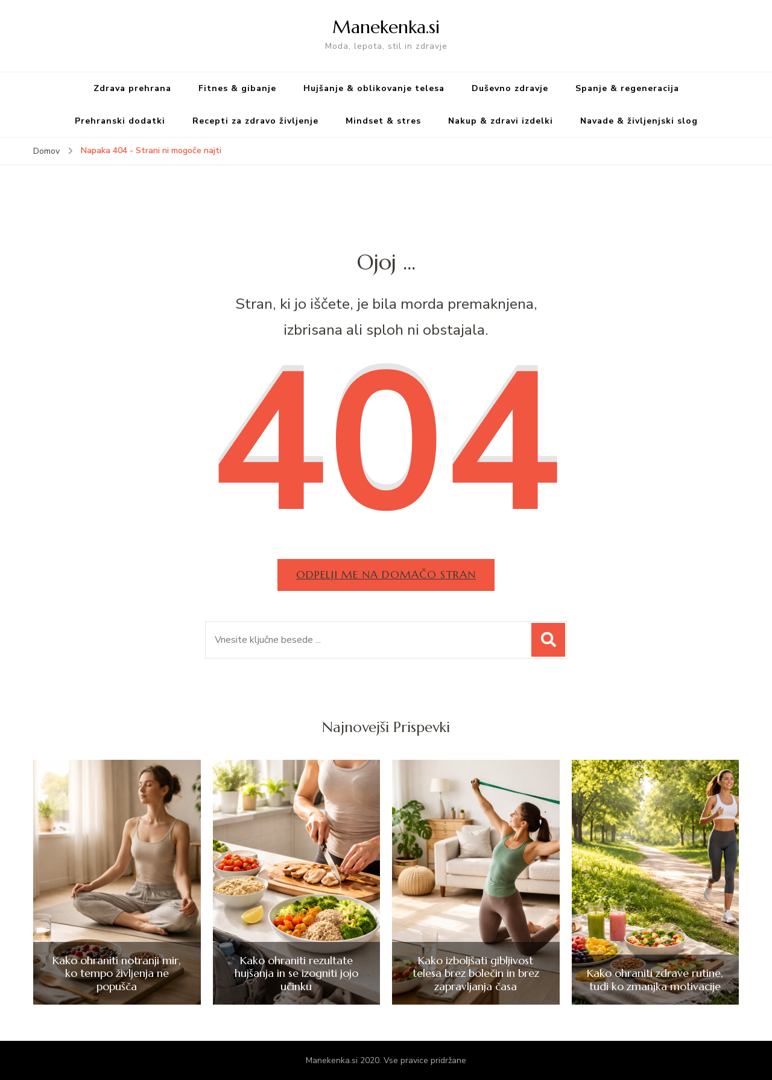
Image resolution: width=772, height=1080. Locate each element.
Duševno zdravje (510, 88)
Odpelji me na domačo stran (386, 574)
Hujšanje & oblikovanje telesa (374, 88)
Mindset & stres (383, 121)
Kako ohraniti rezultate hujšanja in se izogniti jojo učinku (296, 973)
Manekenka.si (386, 27)
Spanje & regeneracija (627, 88)
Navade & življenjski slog (639, 121)
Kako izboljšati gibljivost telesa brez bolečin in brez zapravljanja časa (476, 973)
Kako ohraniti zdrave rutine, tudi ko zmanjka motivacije (655, 980)
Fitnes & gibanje (237, 88)
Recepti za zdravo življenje (255, 121)
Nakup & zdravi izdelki (500, 121)
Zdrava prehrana (132, 88)
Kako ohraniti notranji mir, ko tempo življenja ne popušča (116, 973)
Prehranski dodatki (120, 121)
